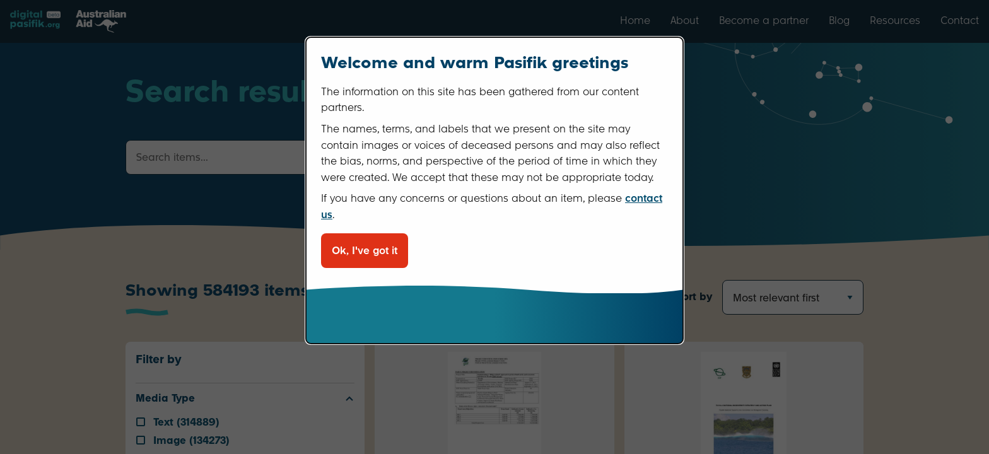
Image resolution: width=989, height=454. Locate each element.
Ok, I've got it (364, 250)
